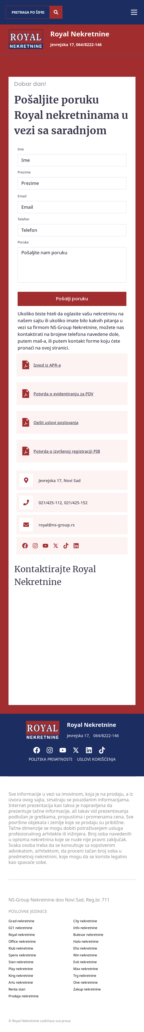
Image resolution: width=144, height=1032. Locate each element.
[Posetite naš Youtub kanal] (45, 546)
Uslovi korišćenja (96, 759)
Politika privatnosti (50, 759)
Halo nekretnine (86, 941)
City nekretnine (85, 921)
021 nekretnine (20, 928)
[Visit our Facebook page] (39, 750)
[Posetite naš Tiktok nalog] (66, 546)
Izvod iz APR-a (47, 365)
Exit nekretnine (85, 962)
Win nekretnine (85, 955)
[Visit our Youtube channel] (65, 750)
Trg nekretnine (84, 975)
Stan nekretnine (21, 962)
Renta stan (17, 989)
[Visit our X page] (78, 750)
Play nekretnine (21, 969)
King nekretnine (21, 975)
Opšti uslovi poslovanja (56, 422)
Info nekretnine (85, 928)
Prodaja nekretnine (24, 996)
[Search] (55, 12)
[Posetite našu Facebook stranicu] (25, 546)
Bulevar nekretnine (88, 934)
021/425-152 (75, 502)
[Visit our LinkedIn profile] (91, 750)
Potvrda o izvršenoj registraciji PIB (67, 451)
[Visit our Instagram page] (52, 750)
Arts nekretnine (21, 982)
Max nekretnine (85, 969)
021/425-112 (50, 502)
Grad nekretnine (21, 921)
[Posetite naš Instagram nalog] (35, 546)
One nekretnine (85, 982)
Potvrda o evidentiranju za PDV (63, 393)
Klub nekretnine (21, 948)
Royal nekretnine (22, 934)
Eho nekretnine (85, 948)
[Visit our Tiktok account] (105, 750)
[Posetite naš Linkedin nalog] (76, 546)
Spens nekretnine (22, 955)
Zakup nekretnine (87, 989)
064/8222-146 (89, 44)
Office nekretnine (22, 941)
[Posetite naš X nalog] (56, 546)
